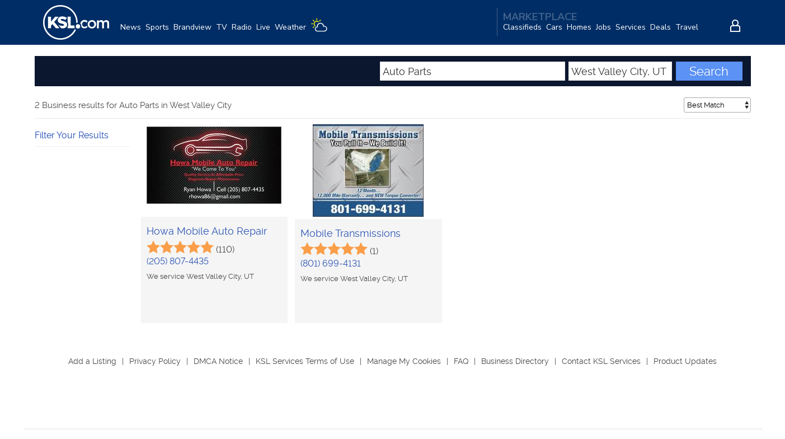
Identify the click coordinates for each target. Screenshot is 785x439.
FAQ (461, 361)
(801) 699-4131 (330, 263)
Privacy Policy (155, 361)
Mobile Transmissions (350, 233)
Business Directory (515, 361)
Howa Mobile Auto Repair (207, 231)
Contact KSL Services (601, 361)
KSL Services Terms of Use (305, 361)
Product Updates (685, 361)
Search (708, 71)
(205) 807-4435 (178, 261)
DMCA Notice (218, 361)
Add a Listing (92, 361)
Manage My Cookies (404, 361)
